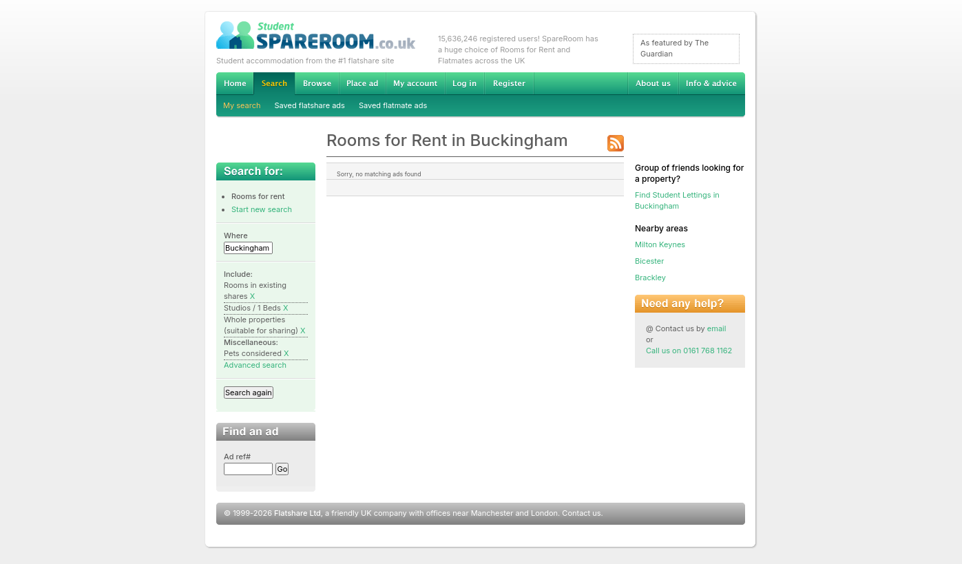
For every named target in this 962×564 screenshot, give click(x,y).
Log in (464, 83)
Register (509, 83)
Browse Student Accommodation (317, 83)
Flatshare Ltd (297, 513)
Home (234, 83)
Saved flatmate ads (393, 105)
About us (652, 83)
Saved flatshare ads (310, 105)
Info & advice (711, 83)
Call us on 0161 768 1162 (689, 350)
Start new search (261, 209)
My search (242, 105)
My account (415, 83)
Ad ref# (237, 456)
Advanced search (255, 365)
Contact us (581, 513)
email (716, 328)
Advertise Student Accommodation (362, 83)
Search (274, 83)
